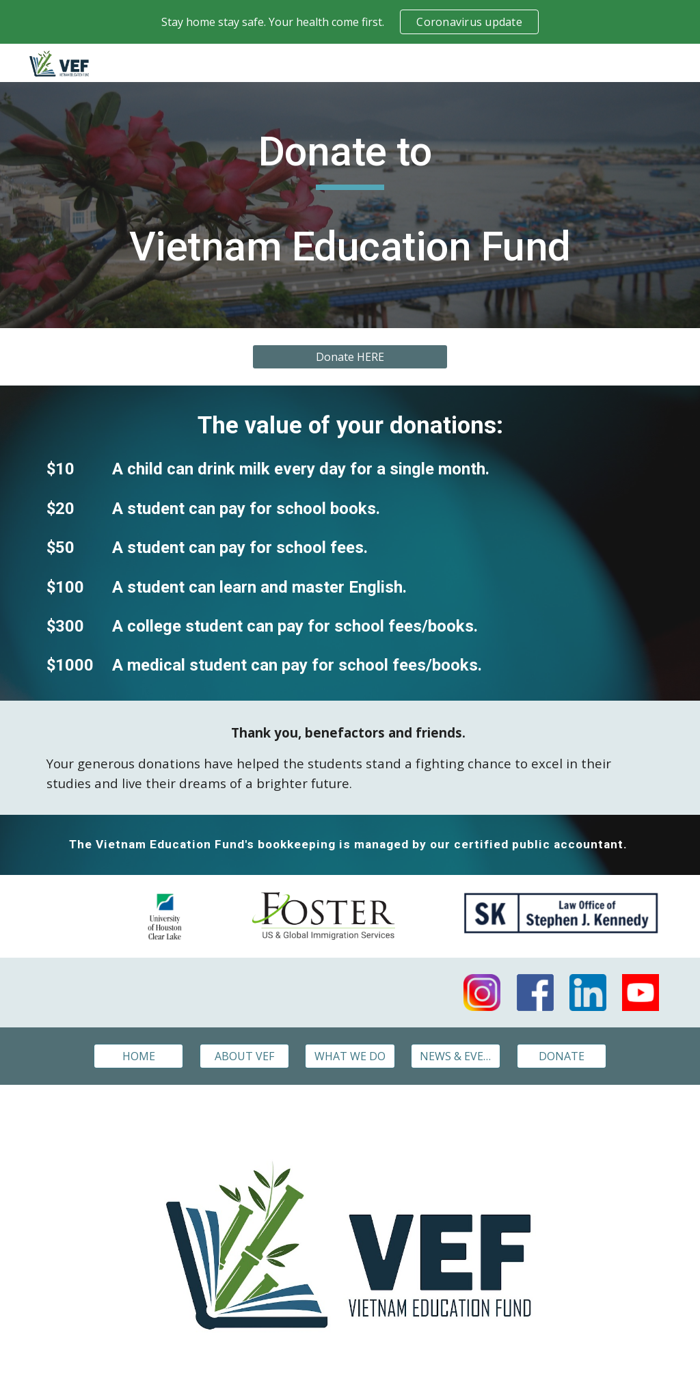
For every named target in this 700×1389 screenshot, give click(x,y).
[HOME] (138, 1056)
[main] (350, 205)
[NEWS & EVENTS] (456, 1056)
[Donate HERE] (350, 356)
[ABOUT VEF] (244, 1056)
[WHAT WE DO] (350, 1056)
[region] (350, 22)
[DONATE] (561, 1056)
